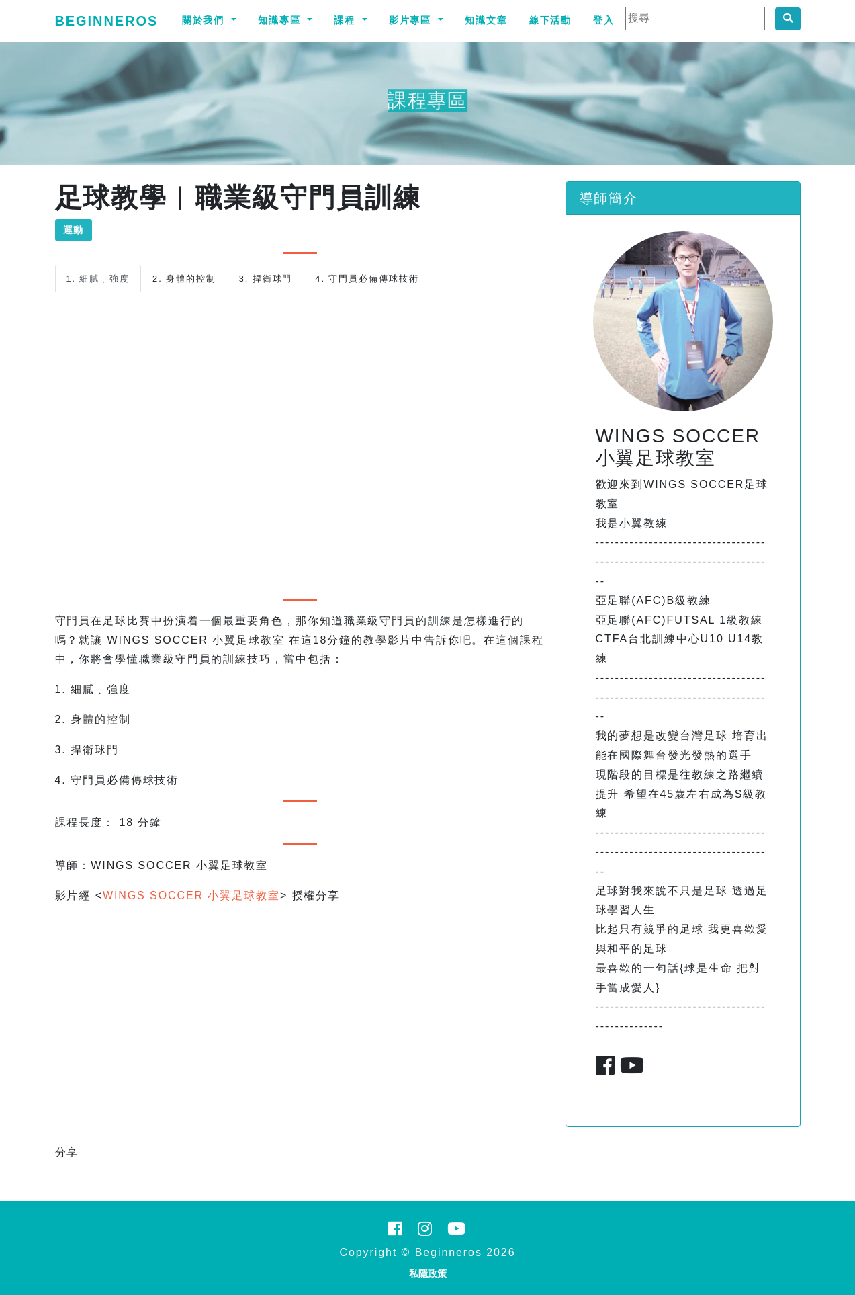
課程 (346, 20)
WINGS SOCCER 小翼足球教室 (191, 895)
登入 (604, 20)
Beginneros (107, 20)
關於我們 (205, 20)
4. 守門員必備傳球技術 (366, 279)
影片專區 (412, 20)
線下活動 (550, 20)
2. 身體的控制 (184, 279)
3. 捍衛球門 (266, 279)
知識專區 (281, 20)
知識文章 (486, 20)
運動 (74, 229)
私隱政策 (428, 1273)
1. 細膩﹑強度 (98, 279)
